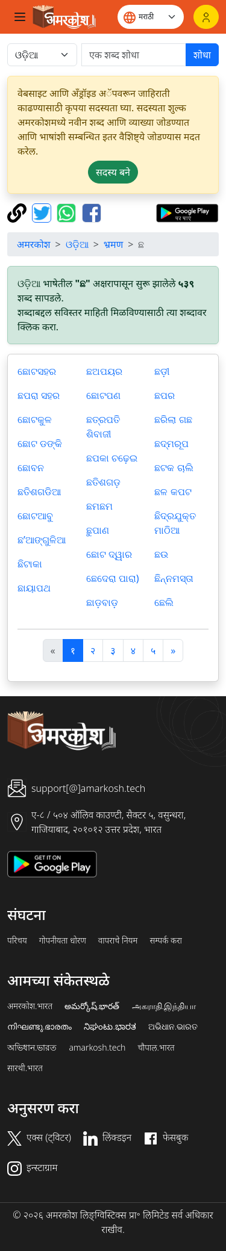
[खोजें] (133, 54)
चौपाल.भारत (155, 1047)
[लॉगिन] (206, 17)
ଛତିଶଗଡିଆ (39, 491)
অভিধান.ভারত (32, 1047)
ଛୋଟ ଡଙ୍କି (39, 443)
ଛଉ (161, 554)
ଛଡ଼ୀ (161, 371)
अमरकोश (34, 244)
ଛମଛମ (99, 506)
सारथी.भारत (25, 1068)
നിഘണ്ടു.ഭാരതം (39, 1026)
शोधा (202, 54)
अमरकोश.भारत (29, 1006)
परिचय (17, 940)
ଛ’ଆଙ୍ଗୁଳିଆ (41, 539)
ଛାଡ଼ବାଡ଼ (102, 602)
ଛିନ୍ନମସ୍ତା (173, 578)
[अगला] (173, 650)
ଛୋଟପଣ (103, 395)
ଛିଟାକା (29, 563)
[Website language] (151, 17)
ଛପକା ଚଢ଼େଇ (111, 458)
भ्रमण (113, 244)
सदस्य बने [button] (113, 172)
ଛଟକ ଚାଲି (173, 467)
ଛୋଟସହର (36, 371)
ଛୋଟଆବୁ (35, 515)
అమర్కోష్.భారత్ (91, 1006)
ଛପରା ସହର (38, 395)
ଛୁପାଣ (97, 530)
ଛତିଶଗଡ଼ (103, 482)
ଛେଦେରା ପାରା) (112, 578)
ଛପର (164, 395)
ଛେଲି (164, 602)
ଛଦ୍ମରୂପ (171, 443)
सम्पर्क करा (165, 940)
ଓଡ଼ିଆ (77, 244)
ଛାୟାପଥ (34, 588)
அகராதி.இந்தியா (164, 1006)
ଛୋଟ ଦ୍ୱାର (109, 554)
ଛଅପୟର (104, 371)
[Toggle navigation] (20, 16)
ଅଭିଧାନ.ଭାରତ (173, 1026)
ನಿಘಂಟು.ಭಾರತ (110, 1026)
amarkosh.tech (97, 1047)
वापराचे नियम (118, 940)
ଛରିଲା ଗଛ (173, 419)
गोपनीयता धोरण (62, 940)
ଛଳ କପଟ (172, 491)
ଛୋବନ (30, 467)
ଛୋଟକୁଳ (34, 419)
